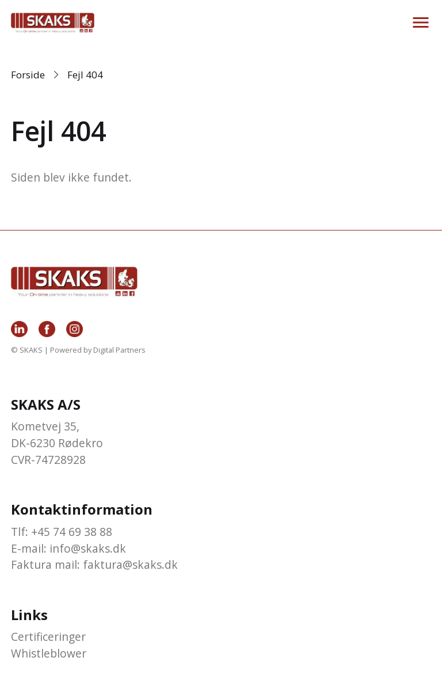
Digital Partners (119, 350)
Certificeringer (48, 636)
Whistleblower (48, 653)
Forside (28, 74)
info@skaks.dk (87, 548)
